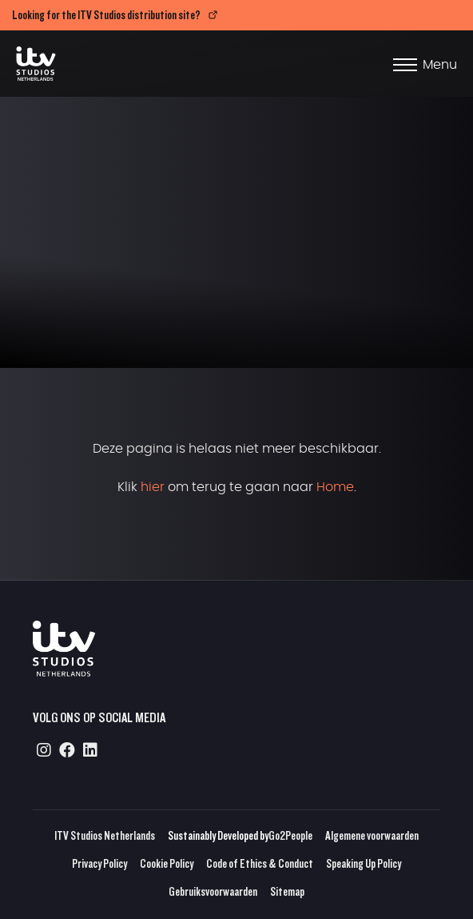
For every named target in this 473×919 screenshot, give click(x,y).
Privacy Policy (99, 863)
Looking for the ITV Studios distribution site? (106, 14)
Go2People (290, 835)
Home (335, 487)
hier (153, 487)
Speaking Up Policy (363, 863)
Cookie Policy (166, 863)
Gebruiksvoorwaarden (213, 891)
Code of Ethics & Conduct (259, 863)
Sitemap (287, 891)
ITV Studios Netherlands (104, 835)
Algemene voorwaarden (372, 835)
